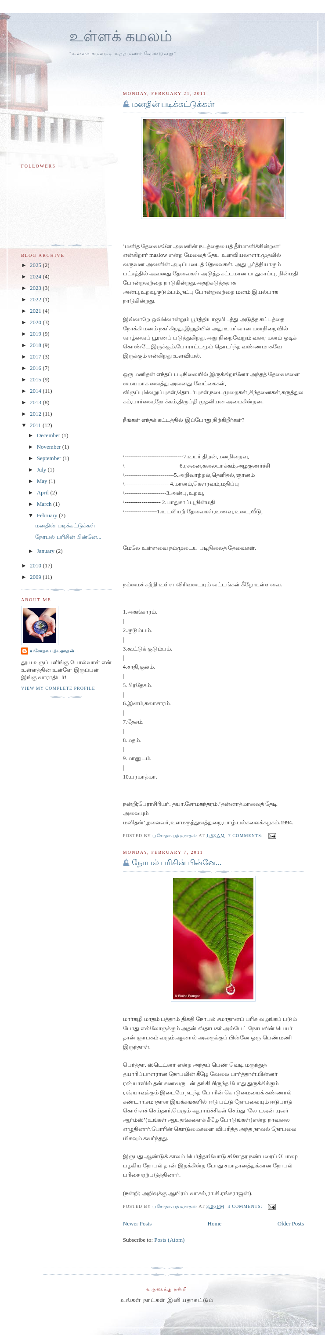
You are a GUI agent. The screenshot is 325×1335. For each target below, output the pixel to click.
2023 (36, 288)
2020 (36, 322)
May (43, 481)
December (49, 435)
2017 (36, 356)
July (42, 469)
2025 (36, 265)
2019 (36, 333)
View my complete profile (58, 688)
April (44, 492)
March (45, 504)
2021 (36, 310)
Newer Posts (137, 1223)
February (48, 515)
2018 (36, 345)
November (49, 446)
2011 (36, 425)
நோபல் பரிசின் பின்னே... (177, 862)
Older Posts (291, 1223)
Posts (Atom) (169, 1239)
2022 (36, 299)
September (50, 458)
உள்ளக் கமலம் (120, 36)
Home (215, 1223)
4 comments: (246, 1206)
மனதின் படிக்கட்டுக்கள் (173, 104)
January (46, 551)
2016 (36, 368)
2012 (36, 413)
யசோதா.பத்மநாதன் (52, 650)
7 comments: (246, 835)
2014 (36, 391)
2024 (36, 276)
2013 (36, 402)
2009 (36, 577)
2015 (36, 379)
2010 (36, 565)
